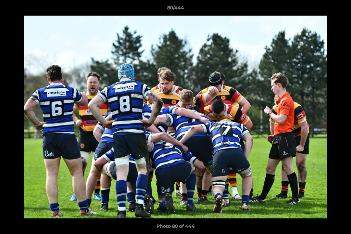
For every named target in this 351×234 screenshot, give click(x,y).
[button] (339, 9)
